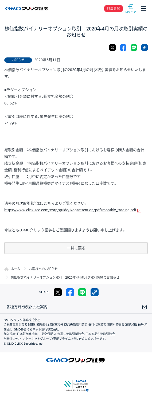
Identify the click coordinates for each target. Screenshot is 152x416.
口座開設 (113, 8)
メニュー (143, 8)
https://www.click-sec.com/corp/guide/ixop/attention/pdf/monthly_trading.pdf (70, 210)
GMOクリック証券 (27, 8)
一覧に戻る (76, 248)
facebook (123, 47)
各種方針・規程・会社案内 (27, 307)
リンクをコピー (144, 47)
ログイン (130, 8)
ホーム (15, 269)
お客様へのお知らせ (43, 269)
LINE (134, 47)
